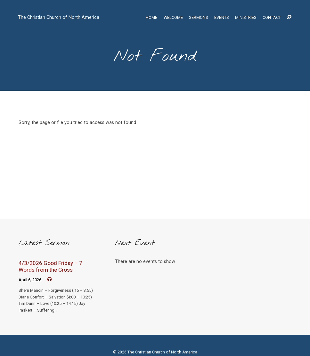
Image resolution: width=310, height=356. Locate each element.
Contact (272, 18)
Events (221, 18)
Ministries (246, 18)
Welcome (173, 18)
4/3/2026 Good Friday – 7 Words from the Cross (50, 266)
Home (151, 18)
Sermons (198, 18)
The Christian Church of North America (58, 17)
